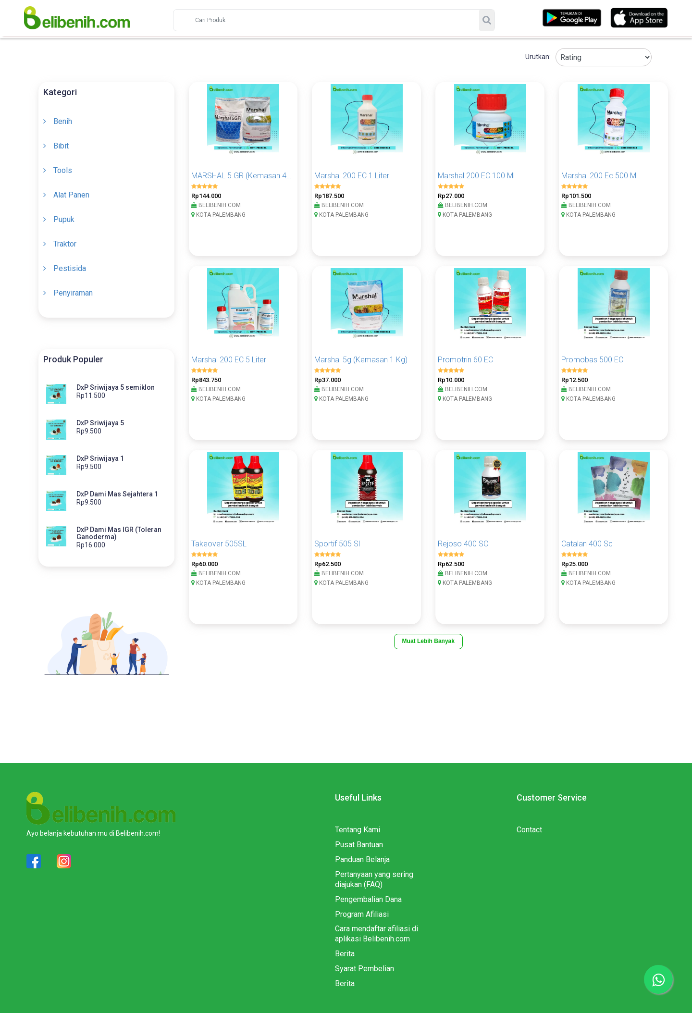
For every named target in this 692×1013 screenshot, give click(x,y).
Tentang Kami (357, 829)
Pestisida (69, 268)
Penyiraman (73, 292)
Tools (62, 170)
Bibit (61, 145)
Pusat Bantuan (359, 844)
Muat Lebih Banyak (428, 641)
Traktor (64, 243)
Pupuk (63, 219)
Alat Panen (71, 194)
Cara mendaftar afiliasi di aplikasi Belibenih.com (376, 933)
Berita (345, 953)
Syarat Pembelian (364, 968)
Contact (529, 829)
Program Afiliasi (362, 914)
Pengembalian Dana (368, 899)
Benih (62, 121)
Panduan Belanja (362, 859)
